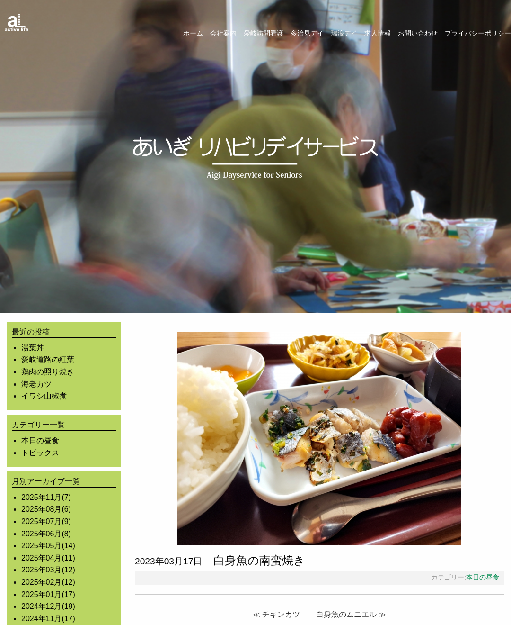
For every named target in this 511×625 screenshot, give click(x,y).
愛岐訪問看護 (263, 33)
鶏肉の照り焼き (47, 372)
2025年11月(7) (46, 497)
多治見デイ (307, 33)
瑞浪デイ (344, 33)
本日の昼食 (40, 440)
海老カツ (36, 384)
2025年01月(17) (48, 594)
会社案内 (223, 33)
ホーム (193, 33)
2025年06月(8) (46, 534)
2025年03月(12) (48, 570)
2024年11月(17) (48, 619)
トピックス (40, 453)
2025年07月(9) (46, 521)
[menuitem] (189, 33)
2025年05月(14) (48, 546)
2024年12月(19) (48, 606)
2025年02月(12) (48, 582)
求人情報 (377, 33)
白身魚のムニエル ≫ (351, 614)
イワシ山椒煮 (44, 396)
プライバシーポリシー (478, 33)
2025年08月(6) (46, 509)
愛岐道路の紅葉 (47, 359)
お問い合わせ (418, 33)
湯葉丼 (32, 348)
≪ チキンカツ (276, 614)
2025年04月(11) (48, 558)
